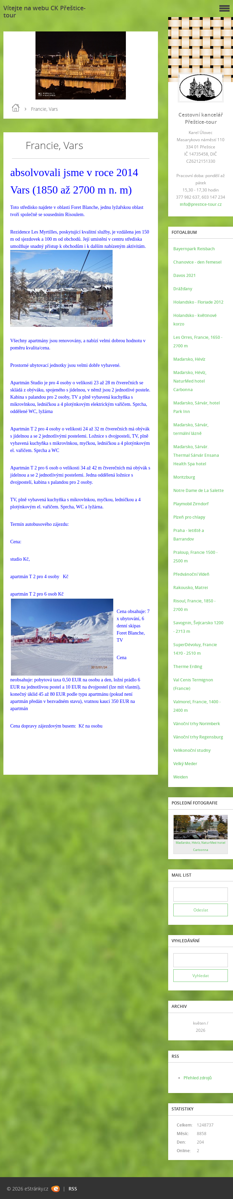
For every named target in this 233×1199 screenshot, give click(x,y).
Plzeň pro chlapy (189, 517)
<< (180, 1026)
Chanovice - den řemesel (197, 262)
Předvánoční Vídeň (191, 574)
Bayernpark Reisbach (194, 249)
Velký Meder (185, 764)
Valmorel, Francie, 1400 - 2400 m (197, 706)
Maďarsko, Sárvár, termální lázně (190, 429)
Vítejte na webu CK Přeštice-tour (44, 11)
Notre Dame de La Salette (198, 490)
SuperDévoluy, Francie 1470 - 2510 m (195, 649)
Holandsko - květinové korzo (195, 319)
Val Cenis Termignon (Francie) (193, 684)
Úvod (15, 108)
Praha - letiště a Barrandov (188, 535)
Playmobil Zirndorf (190, 504)
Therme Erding (187, 666)
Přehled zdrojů (198, 1078)
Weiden (180, 777)
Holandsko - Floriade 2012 (198, 302)
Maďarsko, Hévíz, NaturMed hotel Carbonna (189, 381)
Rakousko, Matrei (190, 587)
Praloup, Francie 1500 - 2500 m (195, 556)
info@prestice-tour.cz (201, 204)
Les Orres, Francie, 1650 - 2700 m (197, 341)
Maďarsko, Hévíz (189, 359)
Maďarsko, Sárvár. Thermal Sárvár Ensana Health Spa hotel (196, 455)
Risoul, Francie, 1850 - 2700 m (194, 605)
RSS (73, 1188)
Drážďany (182, 289)
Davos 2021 (184, 275)
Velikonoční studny (191, 750)
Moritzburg (184, 477)
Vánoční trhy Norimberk (196, 724)
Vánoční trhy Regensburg (198, 737)
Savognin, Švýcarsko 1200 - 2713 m (198, 627)
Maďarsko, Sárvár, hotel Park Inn (196, 407)
